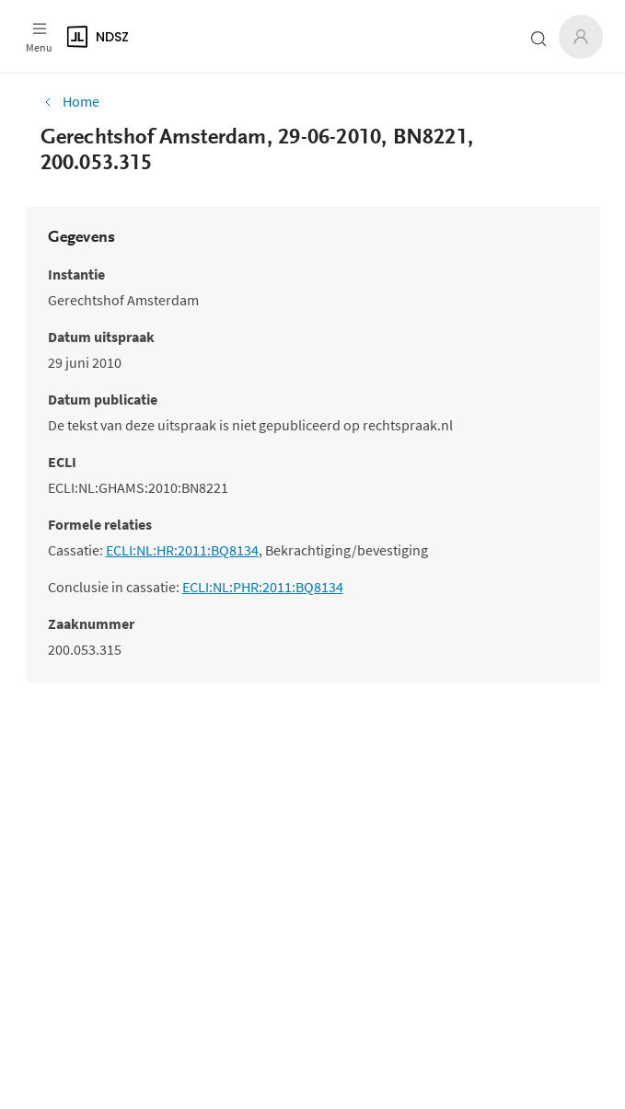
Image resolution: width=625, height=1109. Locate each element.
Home (70, 101)
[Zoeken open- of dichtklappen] (538, 38)
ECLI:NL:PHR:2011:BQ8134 (262, 586)
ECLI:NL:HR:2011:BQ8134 (182, 550)
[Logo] (230, 36)
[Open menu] (39, 37)
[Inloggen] (581, 37)
